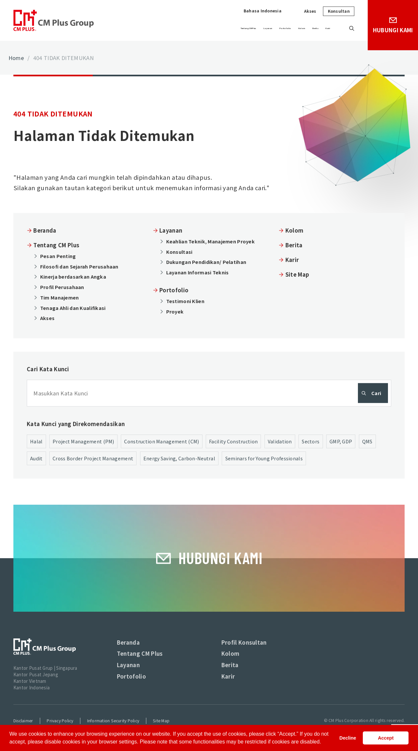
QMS (367, 441)
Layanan (219, 28)
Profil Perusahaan (62, 287)
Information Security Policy (113, 721)
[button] (324, 742)
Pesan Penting (58, 256)
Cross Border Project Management (93, 458)
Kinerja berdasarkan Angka (73, 276)
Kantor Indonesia (31, 687)
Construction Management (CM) (161, 441)
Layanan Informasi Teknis (197, 272)
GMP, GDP (341, 441)
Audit (36, 458)
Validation (280, 441)
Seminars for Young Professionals (264, 458)
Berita (309, 28)
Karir (332, 28)
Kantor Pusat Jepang (35, 674)
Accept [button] (386, 738)
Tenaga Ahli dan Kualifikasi (73, 307)
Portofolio (252, 28)
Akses (310, 11)
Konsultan (339, 11)
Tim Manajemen (59, 297)
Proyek (175, 311)
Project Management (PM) (83, 441)
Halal (36, 441)
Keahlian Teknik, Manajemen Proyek (210, 241)
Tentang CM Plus (177, 28)
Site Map (297, 274)
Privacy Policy (60, 721)
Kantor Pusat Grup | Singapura (45, 668)
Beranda (44, 230)
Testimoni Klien (185, 301)
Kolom (284, 28)
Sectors (310, 441)
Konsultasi (179, 251)
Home (16, 58)
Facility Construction (233, 441)
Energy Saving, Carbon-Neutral (179, 458)
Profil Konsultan (244, 642)
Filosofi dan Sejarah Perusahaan (79, 266)
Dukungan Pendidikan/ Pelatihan (206, 261)
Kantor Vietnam (29, 681)
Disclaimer (23, 721)
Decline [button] (347, 738)
